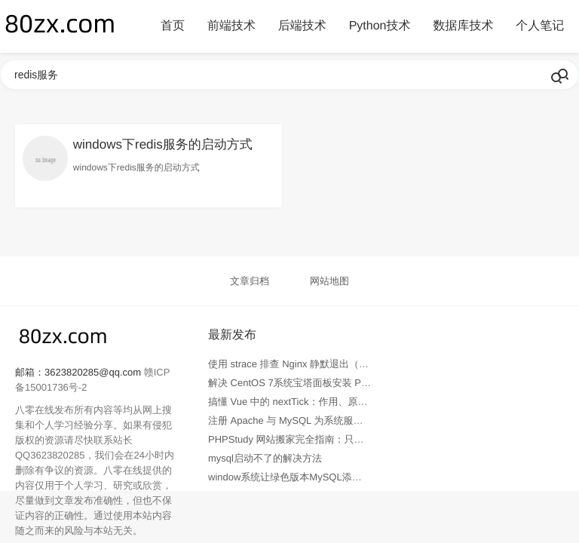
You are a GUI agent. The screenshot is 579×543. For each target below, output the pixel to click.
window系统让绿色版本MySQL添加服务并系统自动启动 (329, 477)
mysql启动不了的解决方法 (265, 458)
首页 (173, 26)
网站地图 (329, 281)
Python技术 (380, 26)
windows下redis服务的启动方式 (163, 144)
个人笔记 (540, 26)
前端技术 (231, 26)
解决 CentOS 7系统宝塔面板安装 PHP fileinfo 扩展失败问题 (337, 382)
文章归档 (249, 281)
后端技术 (302, 26)
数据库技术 (463, 26)
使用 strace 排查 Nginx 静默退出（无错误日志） (313, 364)
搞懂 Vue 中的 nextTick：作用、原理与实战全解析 (317, 401)
